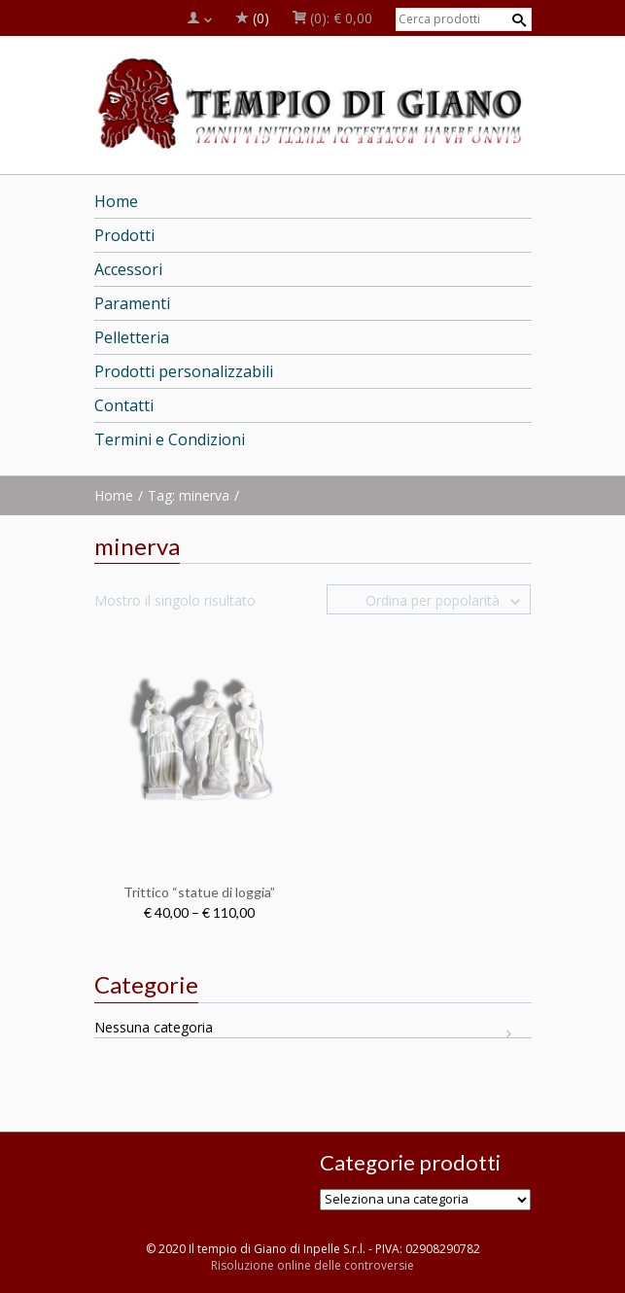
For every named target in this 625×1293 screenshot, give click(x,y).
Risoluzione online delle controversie (312, 1265)
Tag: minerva (188, 495)
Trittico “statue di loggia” (199, 892)
